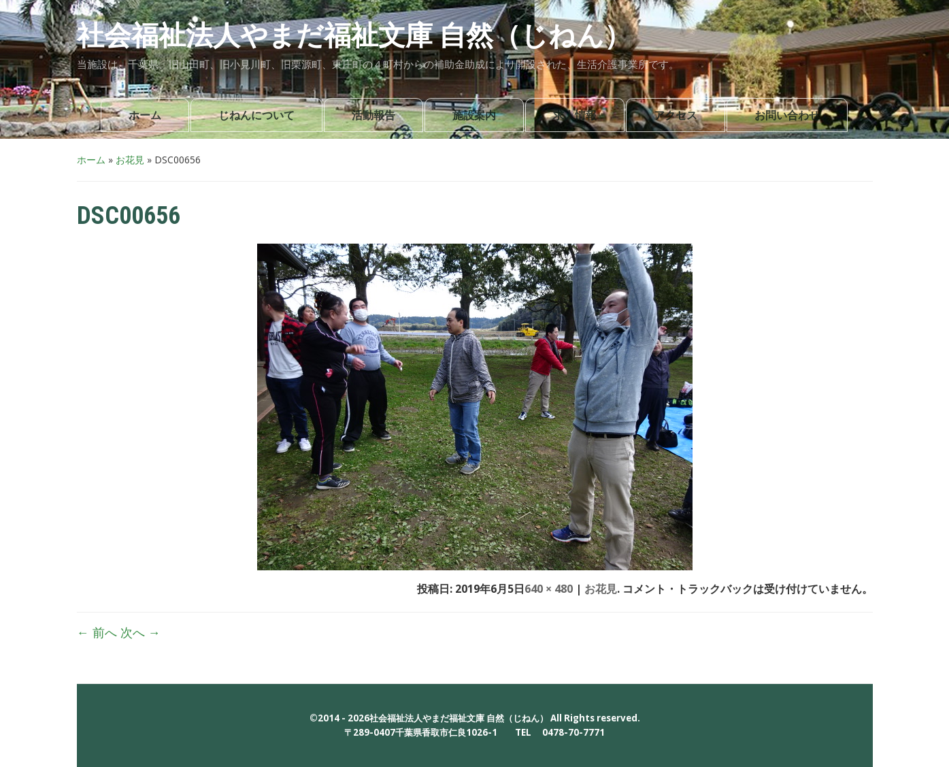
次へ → (140, 632)
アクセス (675, 115)
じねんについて (256, 115)
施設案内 (474, 115)
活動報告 (373, 115)
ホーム (145, 115)
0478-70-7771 (573, 732)
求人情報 (575, 115)
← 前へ (97, 632)
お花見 (130, 159)
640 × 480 (549, 588)
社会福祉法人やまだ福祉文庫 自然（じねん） (354, 36)
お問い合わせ (787, 115)
